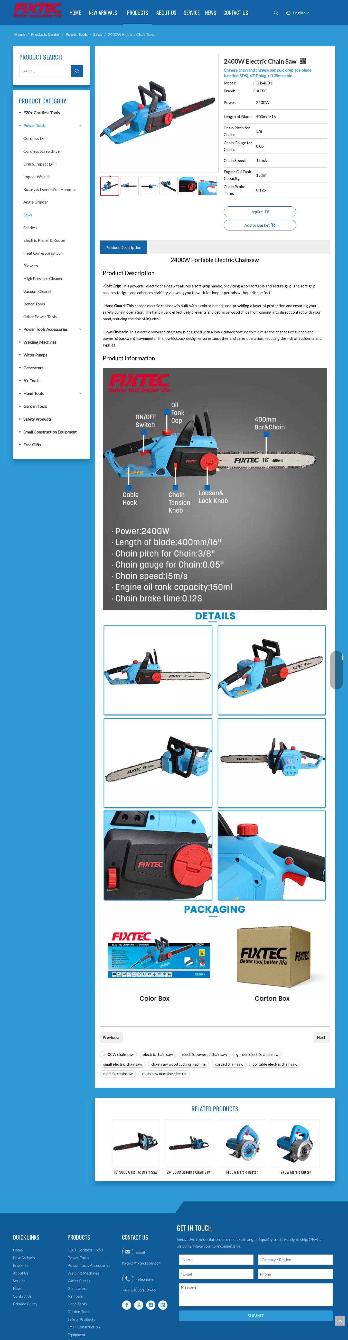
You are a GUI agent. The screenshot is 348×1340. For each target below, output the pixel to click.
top (340, 1321)
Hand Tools (33, 393)
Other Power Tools (40, 316)
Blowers (30, 265)
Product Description (123, 247)
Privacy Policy (25, 1304)
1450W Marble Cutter (242, 1172)
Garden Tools (35, 406)
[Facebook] (126, 1305)
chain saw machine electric (164, 1073)
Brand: (229, 91)
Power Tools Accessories (45, 329)
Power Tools (34, 125)
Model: (230, 83)
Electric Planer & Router (44, 240)
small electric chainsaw (122, 1064)
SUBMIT (256, 1315)
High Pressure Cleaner (43, 278)
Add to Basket (259, 225)
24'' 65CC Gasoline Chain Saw (189, 1172)
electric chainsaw (118, 1073)
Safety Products (37, 419)
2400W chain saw (118, 1054)
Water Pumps (35, 354)
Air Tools (31, 380)
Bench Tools (34, 303)
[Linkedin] (162, 1305)
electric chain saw (158, 1054)
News (17, 1288)
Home (18, 1250)
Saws (27, 214)
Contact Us (22, 1296)
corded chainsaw (229, 1064)
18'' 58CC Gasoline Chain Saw (135, 1172)
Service (19, 1280)
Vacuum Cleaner (37, 291)
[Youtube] (138, 1305)
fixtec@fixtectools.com (142, 1263)
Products (21, 1265)
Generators (33, 367)
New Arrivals (24, 1257)
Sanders (30, 227)
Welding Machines (39, 342)
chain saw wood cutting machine (178, 1064)
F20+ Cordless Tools (41, 112)
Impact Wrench (37, 176)
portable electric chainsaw (274, 1064)
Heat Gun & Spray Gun (43, 252)
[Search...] (45, 71)
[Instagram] (150, 1305)
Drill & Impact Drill (40, 163)
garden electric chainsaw (257, 1054)
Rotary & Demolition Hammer (49, 189)
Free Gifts (32, 444)
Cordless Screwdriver (42, 151)
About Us (21, 1273)
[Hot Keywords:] (276, 12)
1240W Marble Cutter (295, 1172)
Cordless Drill (35, 138)
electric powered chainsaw (204, 1054)
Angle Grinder (35, 201)
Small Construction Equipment (50, 431)
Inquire (259, 211)
